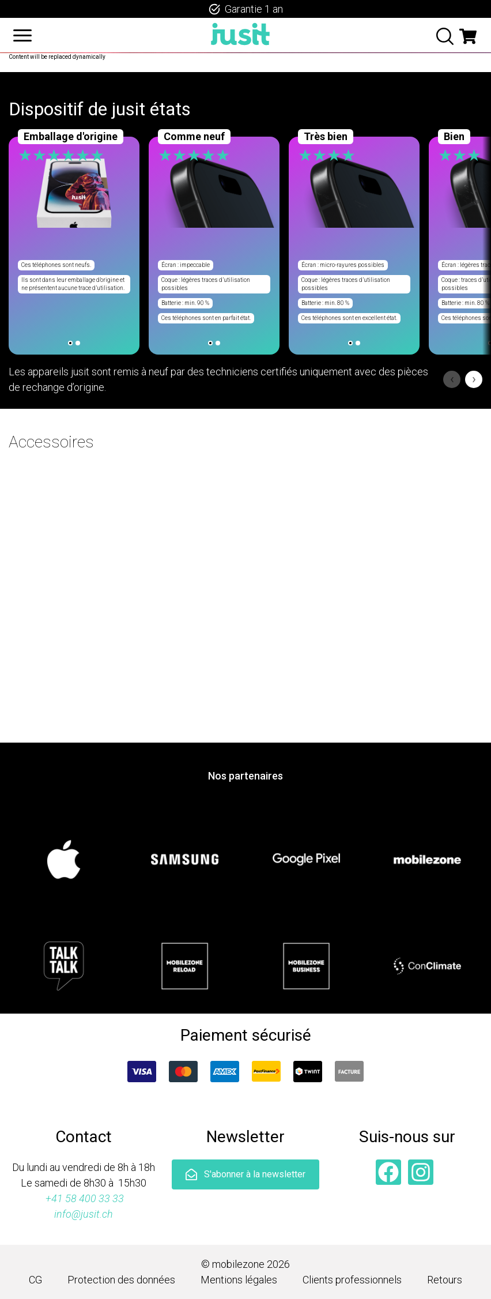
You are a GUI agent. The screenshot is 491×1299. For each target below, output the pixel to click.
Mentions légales (239, 1280)
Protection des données (121, 1280)
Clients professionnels (352, 1280)
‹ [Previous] (452, 379)
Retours (444, 1280)
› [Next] (474, 379)
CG (35, 1280)
